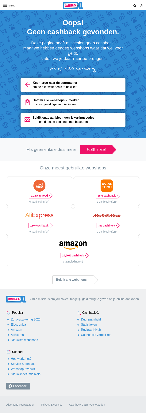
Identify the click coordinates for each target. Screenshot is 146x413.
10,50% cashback (74, 255)
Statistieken (89, 324)
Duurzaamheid (91, 319)
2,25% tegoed (40, 195)
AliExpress (18, 334)
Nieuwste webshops (24, 340)
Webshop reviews (23, 369)
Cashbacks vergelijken (96, 334)
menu (9, 6)
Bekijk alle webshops (71, 279)
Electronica (18, 324)
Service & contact (23, 363)
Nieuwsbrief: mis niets (25, 374)
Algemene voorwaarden (20, 404)
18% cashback (40, 225)
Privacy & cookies (51, 404)
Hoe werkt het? (21, 358)
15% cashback (107, 195)
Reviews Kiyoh (91, 329)
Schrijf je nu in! (96, 149)
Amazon (16, 329)
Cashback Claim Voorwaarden (87, 404)
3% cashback (107, 225)
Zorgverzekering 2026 (25, 319)
